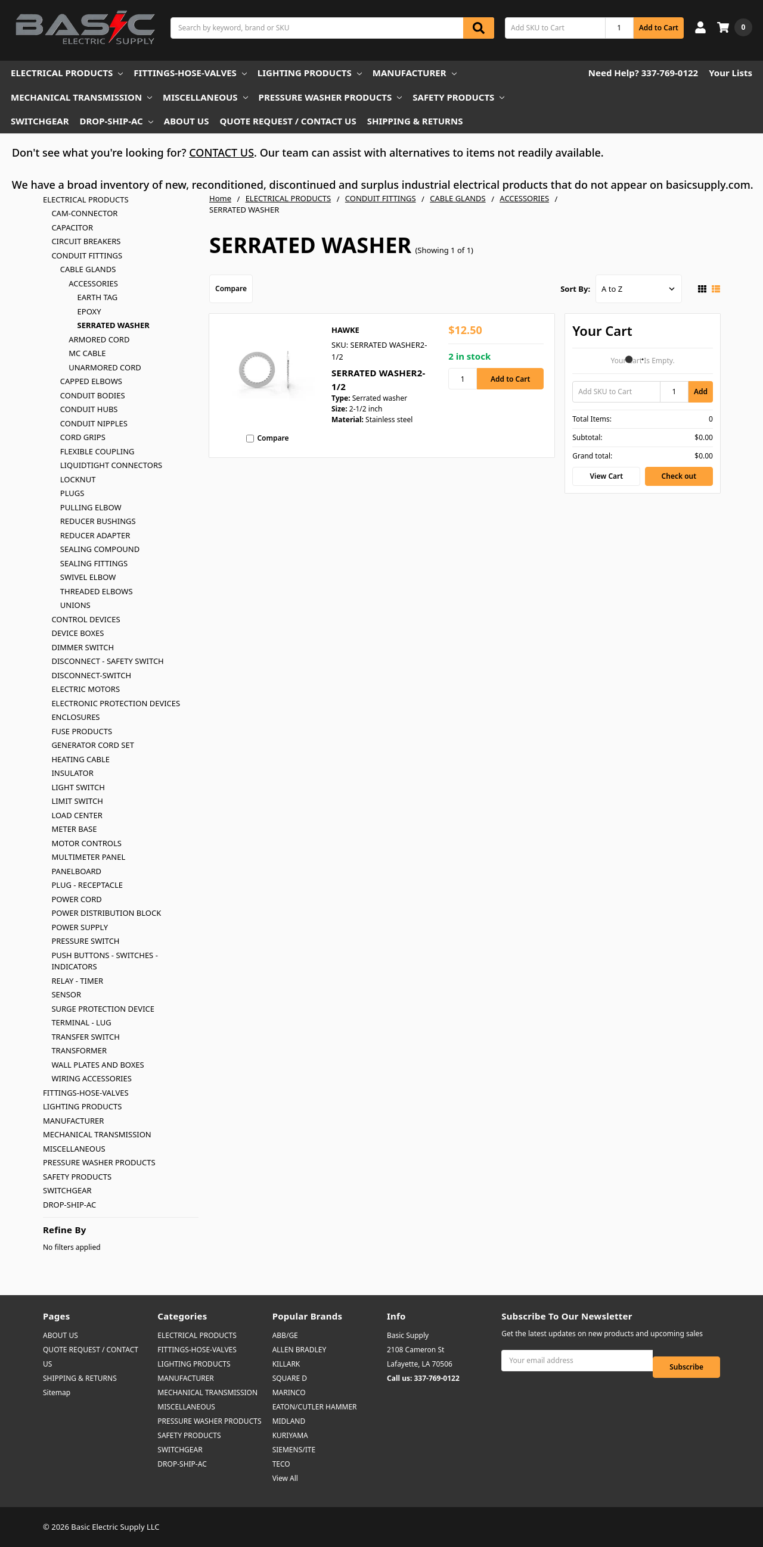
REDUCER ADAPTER (95, 535)
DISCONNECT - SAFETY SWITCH (107, 661)
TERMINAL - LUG (81, 1022)
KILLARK (286, 1364)
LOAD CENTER (77, 815)
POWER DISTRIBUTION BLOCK (106, 912)
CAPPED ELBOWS (91, 381)
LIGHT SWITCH (77, 787)
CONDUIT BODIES (92, 395)
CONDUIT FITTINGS (86, 255)
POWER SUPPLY (79, 927)
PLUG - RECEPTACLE (87, 884)
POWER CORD (76, 899)
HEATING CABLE (80, 759)
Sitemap (56, 1392)
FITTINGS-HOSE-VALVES (190, 73)
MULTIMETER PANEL (88, 857)
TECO (281, 1464)
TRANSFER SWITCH (85, 1036)
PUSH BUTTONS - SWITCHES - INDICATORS (104, 961)
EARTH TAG (97, 297)
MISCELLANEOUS (205, 97)
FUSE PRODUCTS (81, 731)
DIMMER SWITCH (82, 647)
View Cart (607, 476)
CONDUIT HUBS (89, 409)
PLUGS (72, 493)
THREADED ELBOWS (96, 591)
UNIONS (75, 605)
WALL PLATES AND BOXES (97, 1064)
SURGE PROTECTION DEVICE (102, 1008)
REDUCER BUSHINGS (98, 521)
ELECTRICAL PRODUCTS (67, 73)
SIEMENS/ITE (293, 1450)
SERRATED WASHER (113, 325)
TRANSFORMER (79, 1050)
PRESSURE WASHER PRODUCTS (330, 97)
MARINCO (289, 1392)
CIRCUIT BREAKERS (85, 241)
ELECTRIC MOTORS (85, 689)
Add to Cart (658, 28)
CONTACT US (221, 152)
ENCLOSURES (75, 717)
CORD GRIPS (83, 437)
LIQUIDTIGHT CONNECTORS (111, 465)
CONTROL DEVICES (85, 619)
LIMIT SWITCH (77, 801)
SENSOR (66, 994)
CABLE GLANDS (88, 269)
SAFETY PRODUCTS (458, 97)
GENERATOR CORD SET (92, 745)
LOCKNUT (78, 479)
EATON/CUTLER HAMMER (314, 1407)
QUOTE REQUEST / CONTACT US (287, 121)
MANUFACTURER (415, 73)
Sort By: (575, 288)
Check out (679, 476)
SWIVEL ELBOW (88, 577)
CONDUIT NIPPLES (94, 423)
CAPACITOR (72, 227)
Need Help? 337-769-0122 (643, 73)
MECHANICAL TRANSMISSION (81, 97)
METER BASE (74, 829)
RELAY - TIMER (77, 980)
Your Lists (730, 73)
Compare (231, 288)
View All (285, 1478)
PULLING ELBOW (91, 507)
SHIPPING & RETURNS (415, 121)
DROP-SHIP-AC (116, 121)
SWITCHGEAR (40, 121)
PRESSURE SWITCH (85, 940)
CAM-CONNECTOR (84, 213)
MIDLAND (289, 1421)
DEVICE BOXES (77, 633)
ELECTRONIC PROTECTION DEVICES (115, 703)
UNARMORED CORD (105, 367)
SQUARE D (289, 1378)
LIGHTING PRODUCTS (310, 73)
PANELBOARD (76, 871)
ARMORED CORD (99, 339)
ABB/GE (285, 1335)
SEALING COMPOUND (99, 549)
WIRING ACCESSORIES (91, 1078)
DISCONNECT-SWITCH (91, 675)
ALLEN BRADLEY (299, 1350)
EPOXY (89, 311)
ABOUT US (186, 121)
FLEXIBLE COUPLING (97, 451)
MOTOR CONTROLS (86, 843)
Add (701, 391)
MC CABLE (87, 353)
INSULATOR (72, 773)
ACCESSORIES (93, 283)
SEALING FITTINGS (94, 563)
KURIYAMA (290, 1435)
